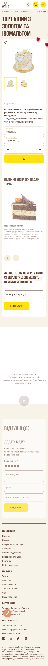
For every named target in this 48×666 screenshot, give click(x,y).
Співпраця (7, 548)
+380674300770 (14, 625)
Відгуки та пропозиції (12, 544)
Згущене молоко (10, 588)
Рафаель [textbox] (11, 132)
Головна (5, 11)
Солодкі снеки (9, 584)
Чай (4, 593)
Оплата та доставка (12, 552)
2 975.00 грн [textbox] (12, 141)
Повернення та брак (12, 557)
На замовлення (9, 597)
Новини (5, 540)
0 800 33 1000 (13, 633)
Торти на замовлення (22, 11)
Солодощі (6, 580)
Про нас (6, 536)
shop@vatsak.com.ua (18, 629)
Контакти (6, 561)
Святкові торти (41, 11)
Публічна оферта (10, 565)
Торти (5, 576)
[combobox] (24, 131)
